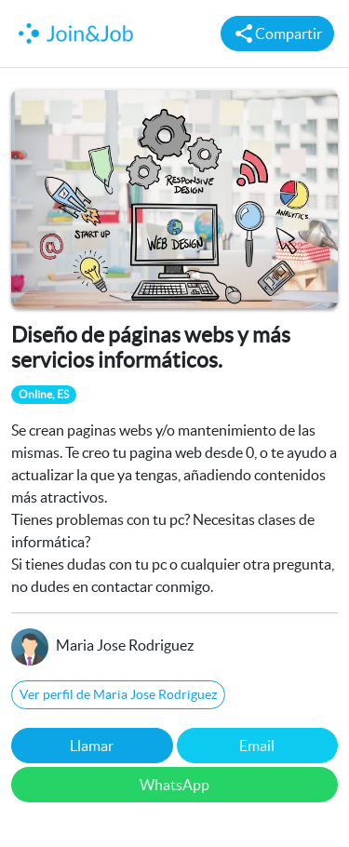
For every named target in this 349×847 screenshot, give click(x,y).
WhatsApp (174, 784)
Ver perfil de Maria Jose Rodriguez (118, 694)
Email (257, 745)
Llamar (92, 745)
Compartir (277, 33)
